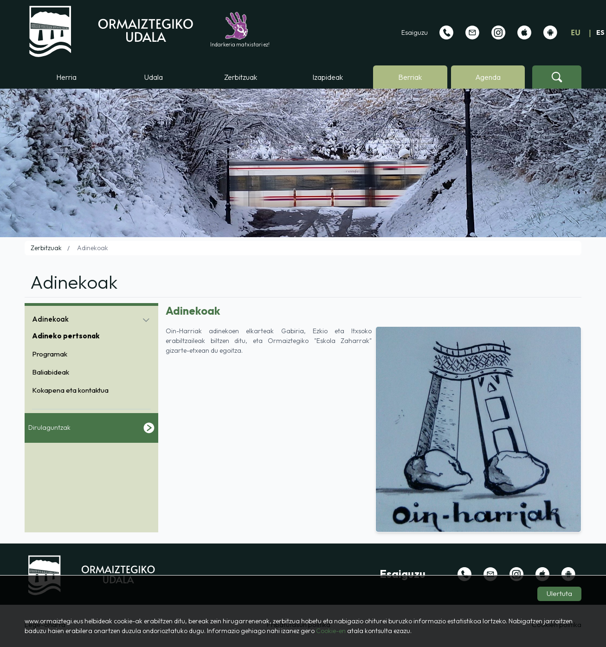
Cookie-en (331, 631)
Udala (153, 77)
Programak (49, 353)
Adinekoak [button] (50, 319)
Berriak (410, 77)
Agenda (488, 77)
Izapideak (327, 77)
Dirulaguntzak (91, 427)
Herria (66, 77)
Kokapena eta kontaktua (70, 390)
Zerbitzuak (240, 77)
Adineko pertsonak (66, 335)
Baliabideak (50, 372)
